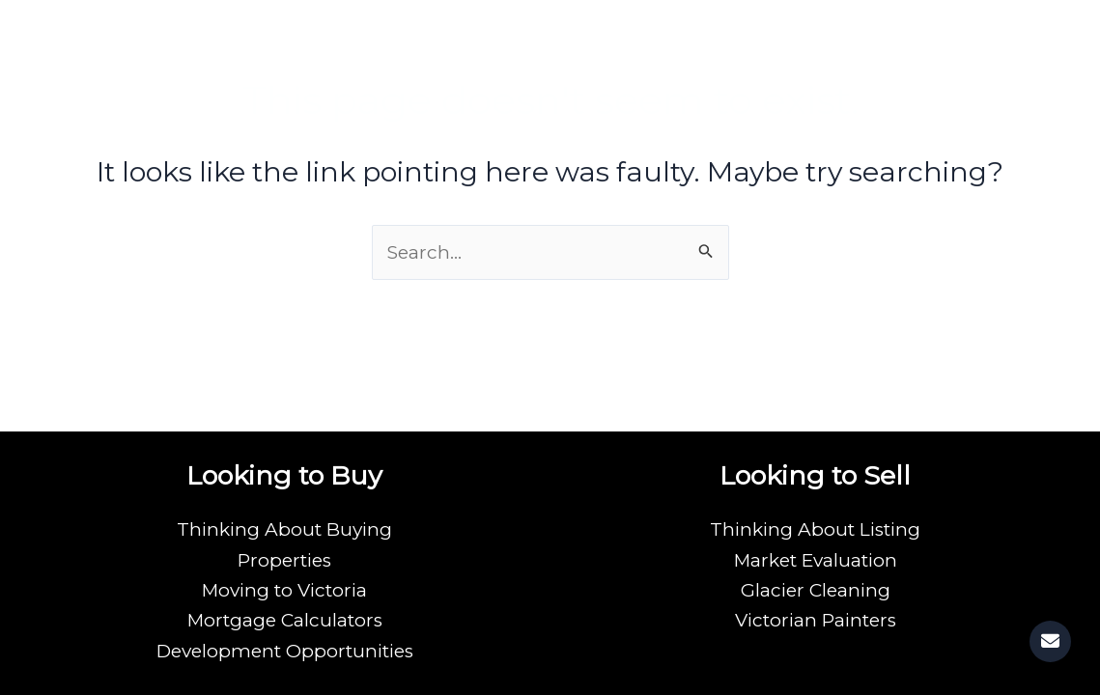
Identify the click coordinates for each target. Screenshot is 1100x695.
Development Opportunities (284, 651)
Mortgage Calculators (284, 620)
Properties (284, 560)
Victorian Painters (815, 620)
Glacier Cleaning (815, 590)
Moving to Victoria (284, 590)
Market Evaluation (815, 560)
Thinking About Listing (815, 529)
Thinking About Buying (284, 529)
